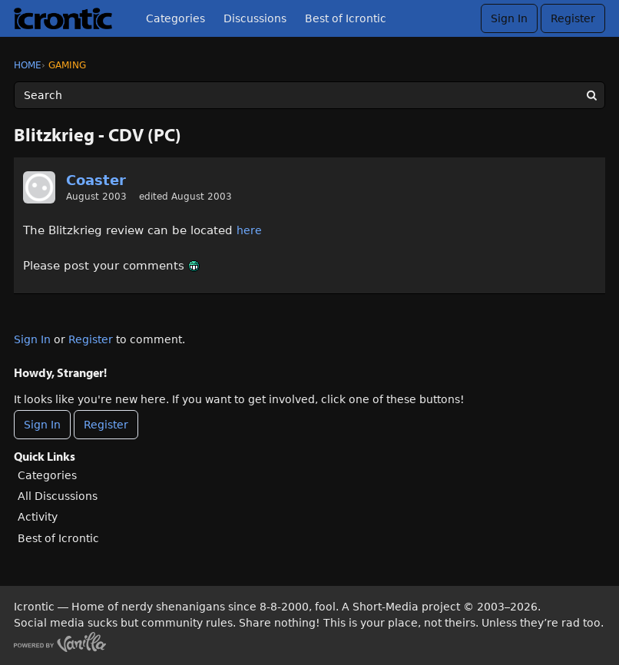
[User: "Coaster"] (39, 187)
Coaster (96, 180)
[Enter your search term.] (309, 95)
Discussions (254, 18)
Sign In (509, 18)
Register (573, 18)
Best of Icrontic (345, 18)
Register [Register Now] (106, 425)
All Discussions (58, 496)
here (249, 230)
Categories (175, 18)
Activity (38, 517)
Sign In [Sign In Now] (42, 425)
